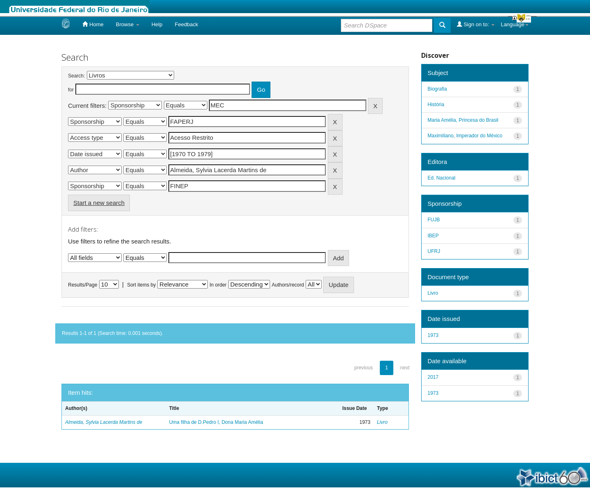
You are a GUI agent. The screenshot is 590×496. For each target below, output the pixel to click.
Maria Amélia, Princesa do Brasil (463, 120)
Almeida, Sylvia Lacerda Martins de (103, 422)
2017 (433, 377)
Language (515, 24)
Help (157, 24)
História (436, 104)
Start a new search (99, 202)
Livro (382, 422)
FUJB (434, 220)
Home (92, 24)
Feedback (186, 24)
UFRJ (434, 251)
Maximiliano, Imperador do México (465, 136)
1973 (433, 335)
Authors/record (288, 285)
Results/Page (82, 285)
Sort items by (141, 285)
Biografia (437, 89)
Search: (76, 76)
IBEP (433, 236)
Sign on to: (476, 24)
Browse (127, 24)
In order (218, 285)
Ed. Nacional (442, 178)
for (71, 90)
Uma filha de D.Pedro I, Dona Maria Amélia (216, 422)
